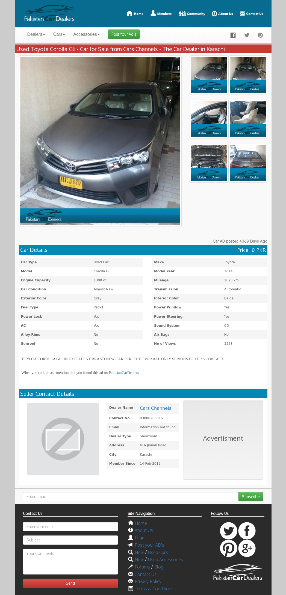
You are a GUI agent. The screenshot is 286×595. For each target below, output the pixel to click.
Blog (158, 567)
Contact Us (146, 574)
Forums (142, 567)
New (139, 552)
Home (141, 523)
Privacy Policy (148, 581)
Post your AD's (149, 545)
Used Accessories (165, 559)
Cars (59, 34)
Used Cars (158, 552)
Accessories (86, 34)
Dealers (36, 34)
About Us (144, 530)
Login (140, 537)
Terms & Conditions (154, 588)
